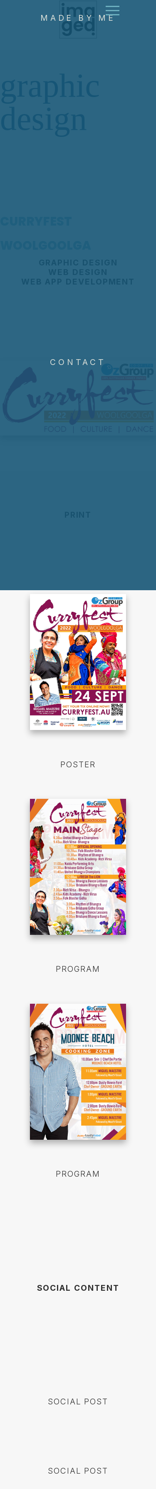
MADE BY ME (78, 61)
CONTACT (78, 405)
